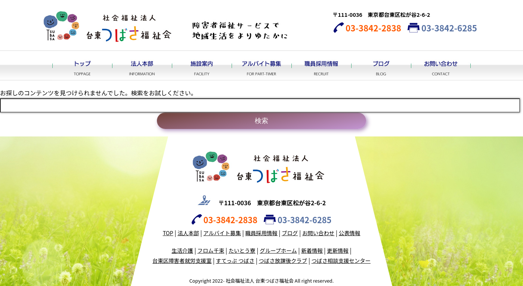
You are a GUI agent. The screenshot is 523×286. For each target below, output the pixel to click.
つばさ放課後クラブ (283, 260)
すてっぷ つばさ (235, 260)
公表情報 (349, 233)
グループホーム (278, 250)
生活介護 (182, 250)
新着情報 (312, 250)
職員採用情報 (321, 65)
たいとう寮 (242, 250)
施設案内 (202, 65)
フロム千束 (210, 250)
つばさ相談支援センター (341, 260)
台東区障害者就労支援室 (181, 260)
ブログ (381, 65)
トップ (82, 65)
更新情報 (338, 250)
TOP (168, 233)
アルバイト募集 (261, 65)
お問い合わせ (441, 65)
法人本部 (142, 65)
